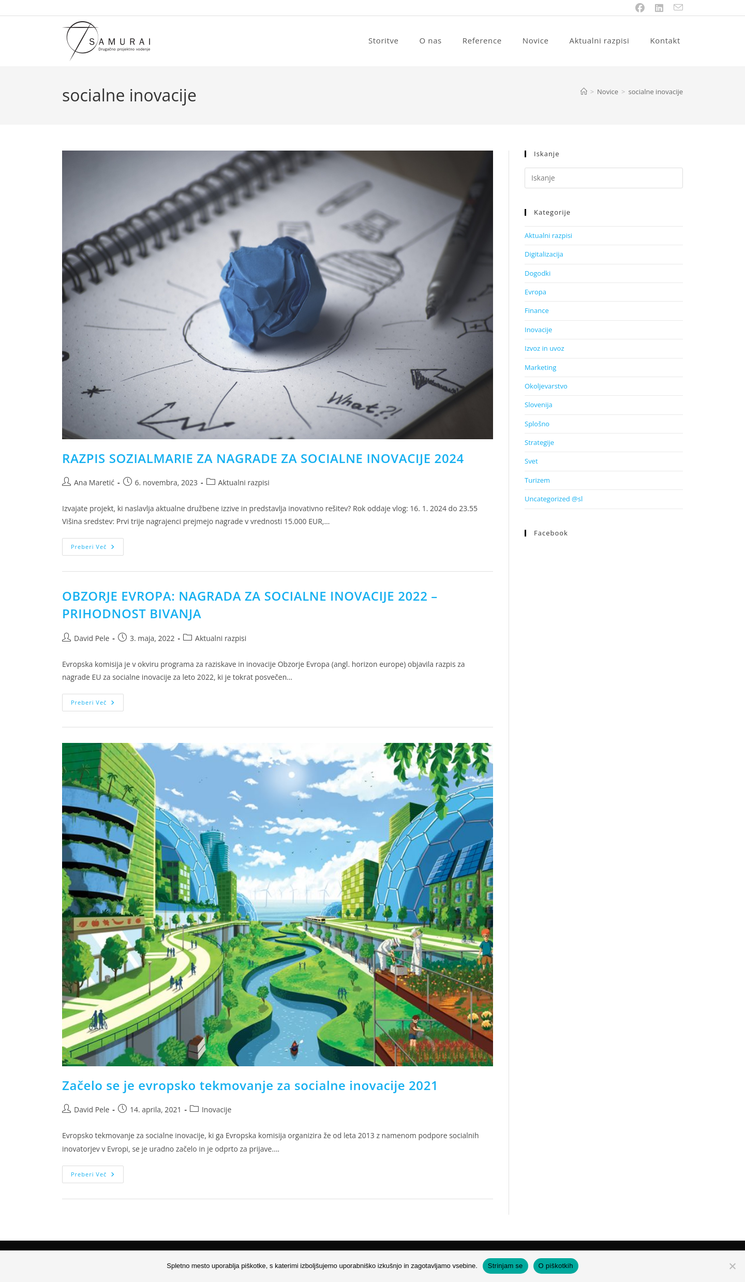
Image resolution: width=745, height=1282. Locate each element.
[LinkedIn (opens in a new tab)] (659, 8)
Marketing (540, 367)
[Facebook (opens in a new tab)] (640, 8)
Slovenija (539, 404)
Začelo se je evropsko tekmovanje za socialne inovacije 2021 (250, 1085)
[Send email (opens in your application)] (675, 8)
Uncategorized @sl (554, 498)
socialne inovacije (655, 91)
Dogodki (537, 273)
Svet (531, 461)
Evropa (535, 291)
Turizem (537, 480)
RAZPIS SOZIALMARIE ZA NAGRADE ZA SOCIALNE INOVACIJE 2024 (263, 458)
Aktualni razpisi (244, 482)
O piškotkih (556, 1266)
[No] (732, 1266)
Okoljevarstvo (546, 386)
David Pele (91, 638)
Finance (537, 310)
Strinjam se (505, 1266)
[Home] (583, 91)
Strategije (539, 442)
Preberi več (97, 549)
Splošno (537, 423)
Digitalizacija (544, 254)
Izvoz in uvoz (544, 348)
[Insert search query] (604, 178)
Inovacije (216, 1109)
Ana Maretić (94, 482)
